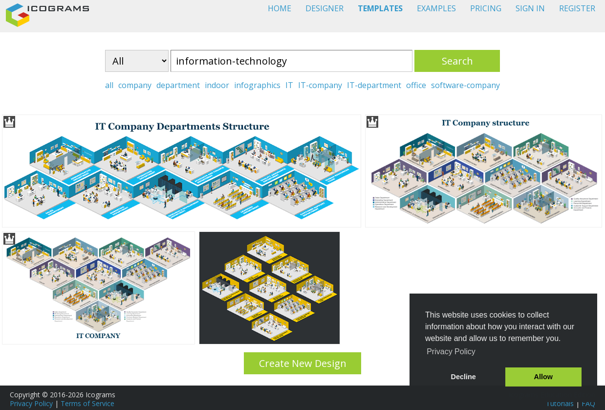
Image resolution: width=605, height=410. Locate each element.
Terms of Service (87, 403)
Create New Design (302, 363)
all (109, 85)
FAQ (588, 403)
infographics (257, 85)
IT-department (374, 85)
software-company (465, 85)
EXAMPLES (436, 8)
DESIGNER (324, 8)
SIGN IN (530, 8)
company (134, 85)
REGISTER (577, 8)
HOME (279, 8)
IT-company (320, 85)
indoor (217, 85)
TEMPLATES (380, 8)
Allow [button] (543, 377)
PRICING (485, 8)
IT (289, 85)
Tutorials (560, 403)
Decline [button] (463, 377)
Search (457, 61)
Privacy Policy (31, 403)
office (416, 85)
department (178, 85)
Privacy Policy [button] (451, 351)
